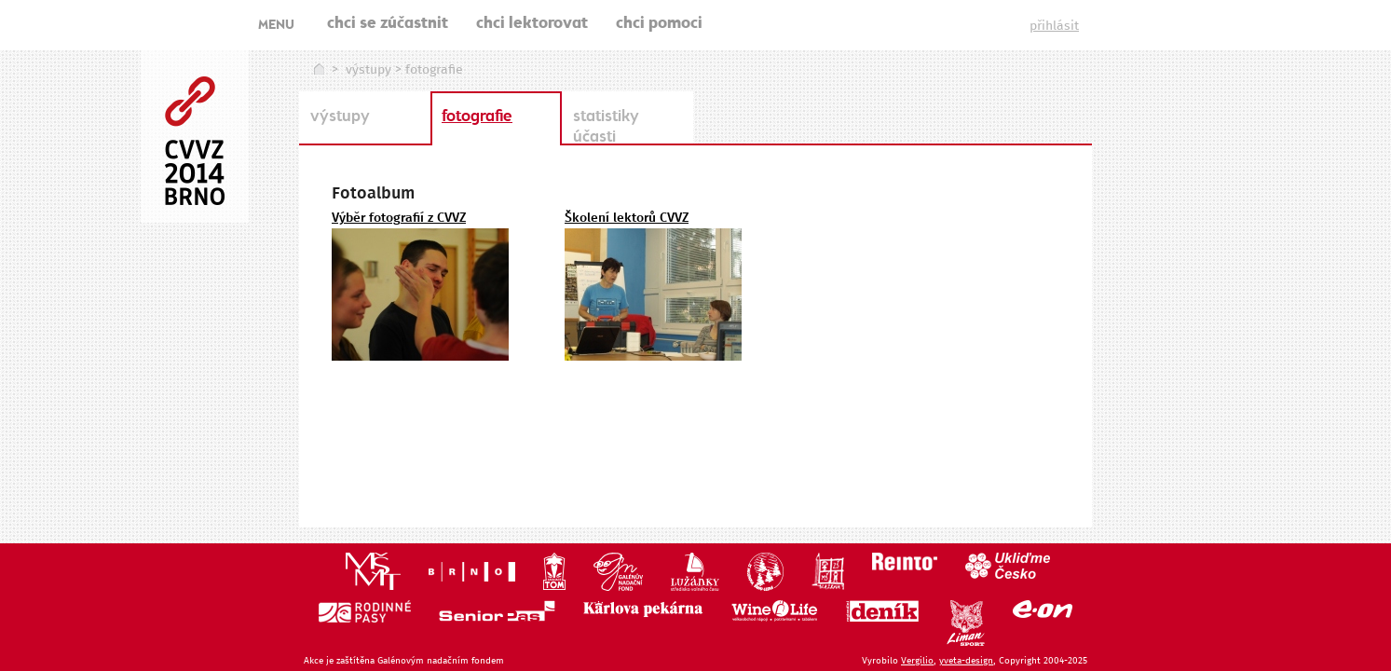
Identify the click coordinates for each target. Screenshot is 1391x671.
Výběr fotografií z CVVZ (399, 218)
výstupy (368, 69)
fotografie (477, 117)
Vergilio (917, 660)
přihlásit (1054, 26)
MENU (276, 26)
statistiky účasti (606, 127)
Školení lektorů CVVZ (627, 218)
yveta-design (966, 660)
